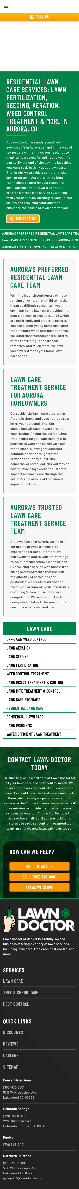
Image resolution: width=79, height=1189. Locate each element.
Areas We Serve (39, 887)
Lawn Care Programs (23, 699)
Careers (11, 1055)
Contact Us (23, 218)
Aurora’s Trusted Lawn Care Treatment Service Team (38, 519)
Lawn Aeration (19, 647)
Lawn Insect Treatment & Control (35, 682)
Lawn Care (13, 981)
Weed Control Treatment (28, 673)
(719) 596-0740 (14, 1116)
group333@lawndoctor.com (24, 1178)
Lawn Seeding (17, 656)
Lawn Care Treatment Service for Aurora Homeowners (38, 391)
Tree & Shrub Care (20, 992)
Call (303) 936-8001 (39, 876)
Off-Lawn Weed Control (27, 639)
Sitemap (10, 1066)
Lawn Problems (19, 725)
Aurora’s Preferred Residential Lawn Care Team (39, 277)
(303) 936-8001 (13, 1087)
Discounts (13, 1032)
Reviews (11, 1043)
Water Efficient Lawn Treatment (34, 734)
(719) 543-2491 (13, 1144)
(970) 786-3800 (14, 1163)
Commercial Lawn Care (25, 716)
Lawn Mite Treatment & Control (33, 690)
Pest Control (16, 1004)
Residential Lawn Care (25, 708)
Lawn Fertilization (22, 665)
